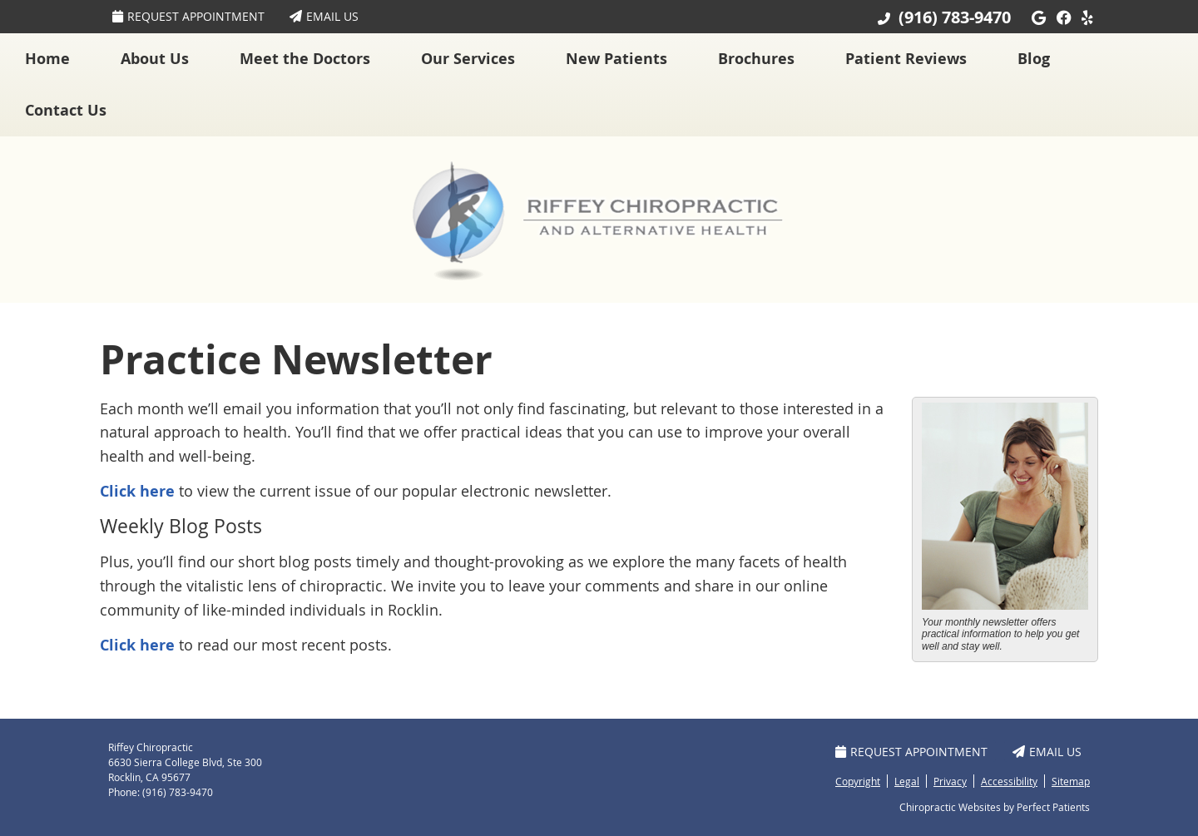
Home (47, 58)
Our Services (468, 58)
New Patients (616, 58)
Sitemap (1071, 781)
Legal (906, 781)
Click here (137, 491)
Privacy (950, 781)
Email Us (324, 16)
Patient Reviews (906, 58)
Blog (1033, 58)
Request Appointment (188, 16)
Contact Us (65, 110)
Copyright (857, 781)
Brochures (756, 58)
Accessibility (1009, 781)
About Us (155, 58)
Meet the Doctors (305, 58)
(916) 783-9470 (954, 17)
